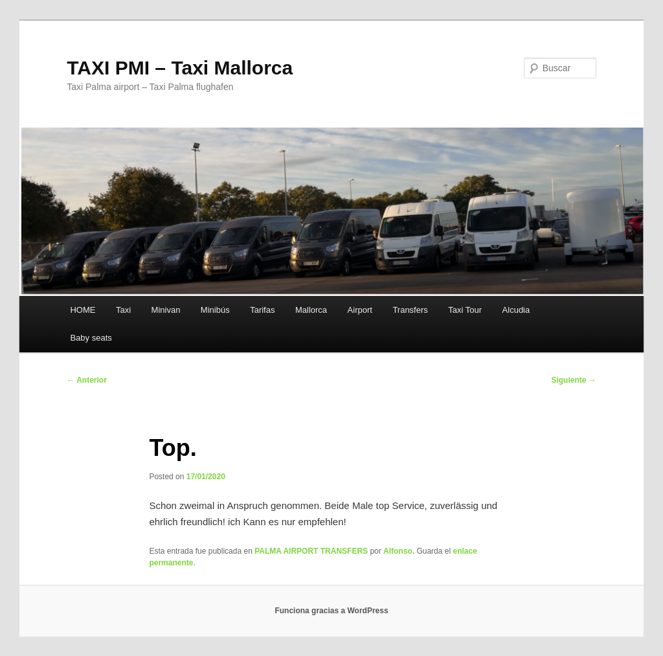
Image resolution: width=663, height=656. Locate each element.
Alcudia (516, 310)
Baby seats (90, 338)
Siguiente (573, 380)
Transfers (409, 310)
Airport (360, 310)
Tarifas (262, 310)
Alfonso (397, 551)
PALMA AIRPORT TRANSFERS (311, 551)
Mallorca (311, 310)
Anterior (87, 380)
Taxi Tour (465, 310)
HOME (82, 310)
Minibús (215, 310)
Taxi (123, 310)
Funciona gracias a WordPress (331, 610)
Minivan (166, 310)
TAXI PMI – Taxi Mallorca (180, 67)
